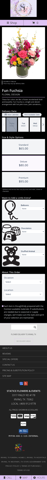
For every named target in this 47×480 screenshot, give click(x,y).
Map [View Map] (24, 477)
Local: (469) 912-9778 (23, 403)
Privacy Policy (13, 466)
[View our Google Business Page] (21, 384)
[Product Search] (24, 327)
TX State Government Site (33, 462)
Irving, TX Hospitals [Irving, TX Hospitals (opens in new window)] (36, 457)
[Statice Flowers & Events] (23, 16)
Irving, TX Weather (10, 462)
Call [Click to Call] (8, 477)
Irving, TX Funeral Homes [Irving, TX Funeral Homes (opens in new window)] (13, 457)
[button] (23, 431)
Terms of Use (23, 470)
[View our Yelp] (26, 384)
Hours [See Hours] (39, 477)
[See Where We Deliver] (23, 341)
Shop (12, 23)
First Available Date (32, 114)
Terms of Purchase (31, 466)
